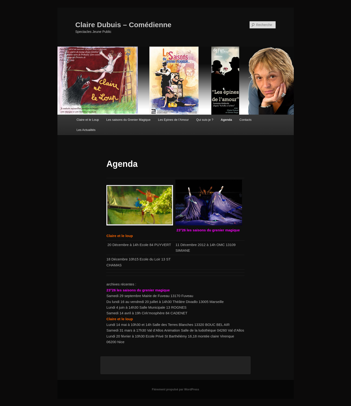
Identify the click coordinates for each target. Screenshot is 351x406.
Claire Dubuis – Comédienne (123, 25)
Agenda (226, 119)
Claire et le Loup (88, 119)
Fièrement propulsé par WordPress (175, 389)
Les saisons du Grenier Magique (128, 119)
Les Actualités (86, 130)
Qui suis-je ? (204, 119)
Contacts (245, 119)
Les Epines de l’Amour (173, 119)
